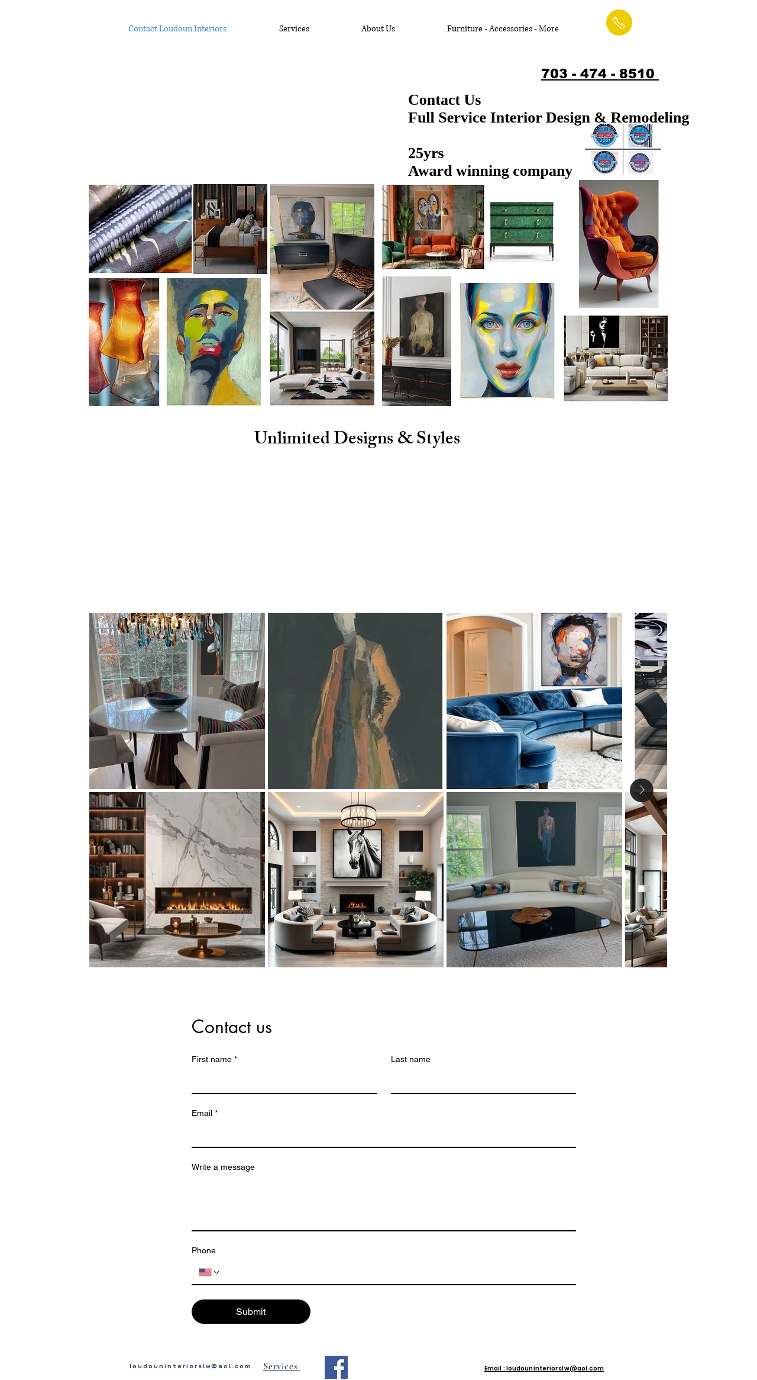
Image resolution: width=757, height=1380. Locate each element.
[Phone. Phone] (395, 1272)
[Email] (380, 1135)
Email (205, 1113)
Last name (411, 1059)
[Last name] (480, 1081)
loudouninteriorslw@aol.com (190, 1366)
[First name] (281, 1081)
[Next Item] (642, 790)
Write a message (223, 1167)
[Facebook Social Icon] (336, 1367)
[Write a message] (384, 1203)
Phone (204, 1250)
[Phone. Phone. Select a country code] (210, 1272)
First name (214, 1059)
